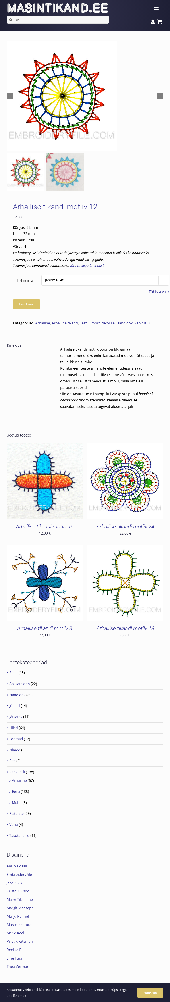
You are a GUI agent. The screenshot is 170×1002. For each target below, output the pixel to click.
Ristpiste (16, 813)
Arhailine (42, 323)
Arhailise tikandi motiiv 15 (45, 527)
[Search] (10, 20)
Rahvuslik (142, 323)
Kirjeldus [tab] (14, 345)
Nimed (14, 750)
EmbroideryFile (102, 323)
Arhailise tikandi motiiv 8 (44, 628)
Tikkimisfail (25, 280)
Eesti (84, 323)
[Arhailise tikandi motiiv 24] (125, 446)
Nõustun (150, 993)
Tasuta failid (19, 835)
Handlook (124, 323)
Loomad (16, 738)
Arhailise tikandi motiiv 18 (125, 628)
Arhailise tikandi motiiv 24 (125, 527)
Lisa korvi (26, 304)
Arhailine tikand (65, 323)
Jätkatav (15, 716)
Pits (12, 760)
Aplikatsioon (19, 683)
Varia (13, 824)
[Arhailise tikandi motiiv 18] (125, 548)
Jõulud (14, 705)
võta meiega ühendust (87, 265)
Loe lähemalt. (17, 995)
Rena (13, 672)
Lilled (13, 727)
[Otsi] (58, 20)
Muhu (17, 802)
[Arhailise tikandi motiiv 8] (45, 548)
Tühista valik (159, 291)
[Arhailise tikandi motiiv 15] (45, 446)
